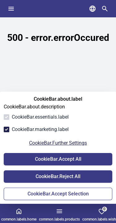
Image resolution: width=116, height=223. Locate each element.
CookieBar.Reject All (58, 176)
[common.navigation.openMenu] (11, 8)
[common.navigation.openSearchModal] (105, 8)
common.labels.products (59, 214)
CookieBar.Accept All (58, 159)
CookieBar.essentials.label (40, 117)
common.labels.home (19, 214)
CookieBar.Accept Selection (58, 194)
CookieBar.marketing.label (40, 129)
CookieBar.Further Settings (58, 143)
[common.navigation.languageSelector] (92, 8)
